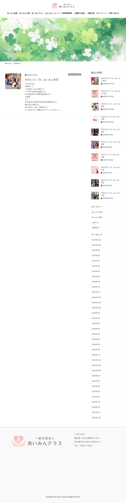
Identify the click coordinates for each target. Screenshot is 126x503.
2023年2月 (96, 407)
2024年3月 (96, 344)
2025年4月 (96, 276)
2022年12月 (96, 417)
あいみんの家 (97, 212)
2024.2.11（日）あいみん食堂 (41, 79)
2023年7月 (96, 381)
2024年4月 (96, 339)
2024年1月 (96, 355)
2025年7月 (96, 260)
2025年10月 (96, 245)
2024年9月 (96, 313)
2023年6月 (96, 386)
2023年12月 (96, 360)
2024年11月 (96, 302)
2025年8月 (96, 255)
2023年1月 (96, 412)
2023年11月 (96, 365)
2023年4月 (96, 396)
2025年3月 (96, 281)
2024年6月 (96, 329)
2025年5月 (96, 271)
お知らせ (95, 222)
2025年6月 (96, 266)
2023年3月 (96, 402)
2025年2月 (96, 287)
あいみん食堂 (75, 74)
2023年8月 (96, 375)
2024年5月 (96, 334)
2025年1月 (96, 292)
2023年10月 (96, 370)
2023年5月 (96, 391)
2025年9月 (96, 250)
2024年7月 (96, 323)
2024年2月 (96, 349)
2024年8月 (96, 318)
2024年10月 (96, 308)
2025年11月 (96, 240)
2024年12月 (96, 297)
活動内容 (95, 227)
